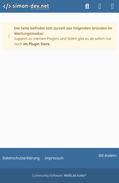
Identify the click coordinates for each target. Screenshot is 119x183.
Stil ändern (107, 155)
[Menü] (112, 6)
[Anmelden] (100, 6)
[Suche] (87, 6)
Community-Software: (59, 175)
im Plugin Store (36, 43)
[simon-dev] (29, 6)
